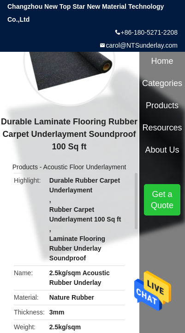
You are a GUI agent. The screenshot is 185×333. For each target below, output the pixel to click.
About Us (162, 149)
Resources (162, 127)
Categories (162, 83)
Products (25, 167)
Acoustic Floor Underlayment (84, 167)
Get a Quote (162, 200)
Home (162, 61)
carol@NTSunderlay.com (142, 45)
